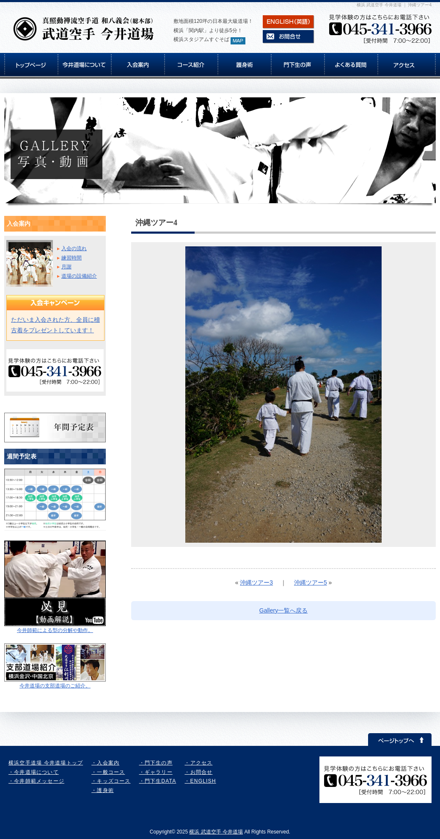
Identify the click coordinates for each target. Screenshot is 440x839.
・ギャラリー (156, 772)
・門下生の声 (156, 763)
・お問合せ (198, 772)
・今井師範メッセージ (36, 781)
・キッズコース (110, 781)
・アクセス (198, 763)
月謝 (66, 267)
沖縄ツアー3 (256, 582)
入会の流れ (74, 248)
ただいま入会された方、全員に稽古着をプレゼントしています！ (55, 325)
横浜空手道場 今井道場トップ (45, 763)
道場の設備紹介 (79, 276)
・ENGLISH (200, 781)
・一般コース (108, 772)
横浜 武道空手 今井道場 (216, 832)
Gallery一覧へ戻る (283, 610)
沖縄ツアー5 (310, 582)
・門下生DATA (157, 781)
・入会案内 (105, 763)
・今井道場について (33, 772)
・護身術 (102, 790)
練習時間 (71, 258)
